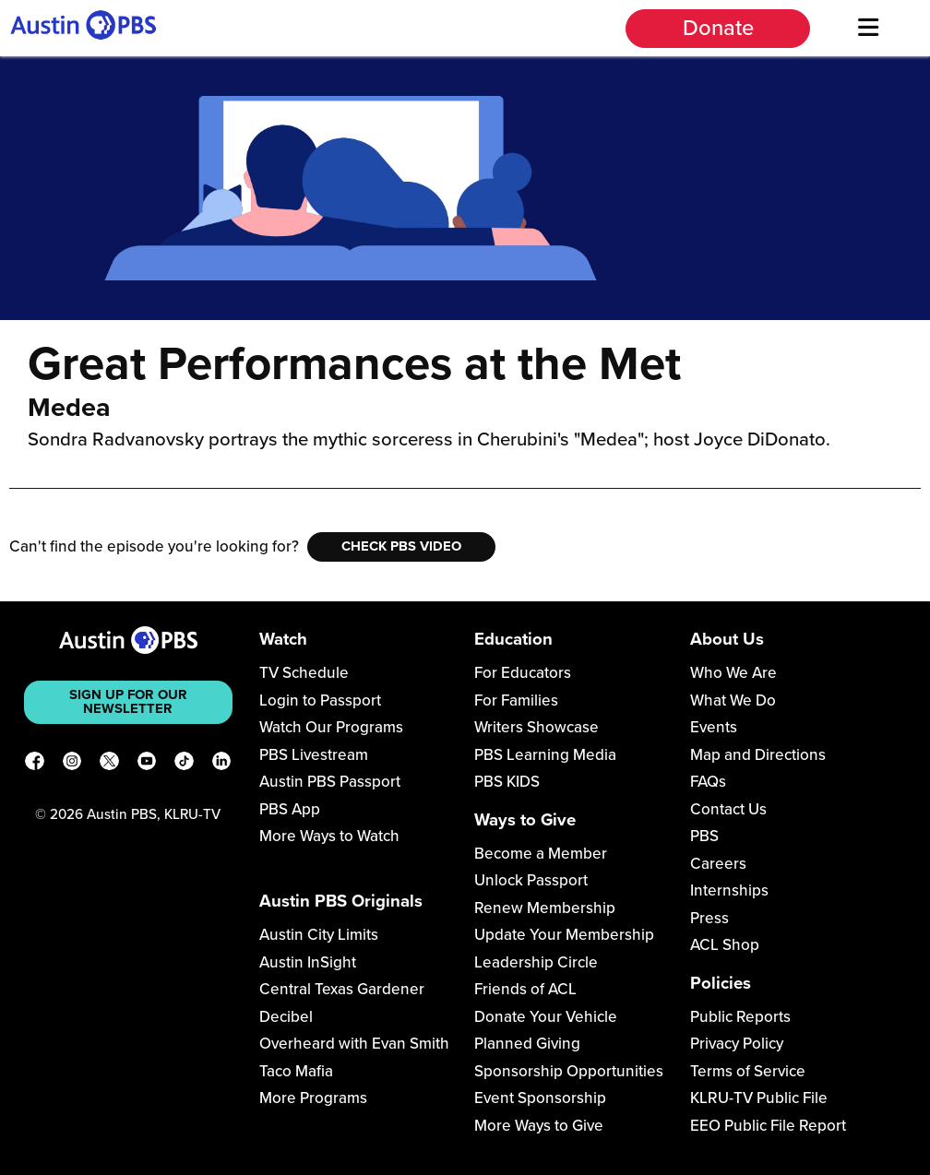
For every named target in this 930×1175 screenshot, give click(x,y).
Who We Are (733, 672)
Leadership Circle (536, 962)
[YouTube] (147, 764)
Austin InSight (307, 962)
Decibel (286, 1017)
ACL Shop (724, 945)
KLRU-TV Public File (759, 1098)
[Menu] (867, 28)
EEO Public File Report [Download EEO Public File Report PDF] (768, 1125)
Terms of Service (747, 1071)
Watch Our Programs (331, 727)
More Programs (313, 1098)
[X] (109, 764)
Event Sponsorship (540, 1098)
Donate (718, 28)
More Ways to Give (538, 1125)
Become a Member (540, 853)
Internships (729, 890)
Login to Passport (320, 700)
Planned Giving (527, 1043)
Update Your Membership (564, 934)
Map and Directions (758, 755)
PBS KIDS (507, 781)
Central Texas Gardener (341, 989)
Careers (718, 863)
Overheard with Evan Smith (354, 1043)
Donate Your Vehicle (545, 1017)
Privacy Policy (736, 1043)
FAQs (708, 781)
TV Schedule (304, 672)
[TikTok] (184, 764)
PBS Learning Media (545, 755)
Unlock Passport (531, 880)
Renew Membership (544, 908)
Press (709, 918)
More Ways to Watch (329, 836)
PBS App (289, 809)
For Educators (522, 672)
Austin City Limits (318, 934)
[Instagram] (72, 764)
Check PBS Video (401, 546)
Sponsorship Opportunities (568, 1071)
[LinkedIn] (222, 764)
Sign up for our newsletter (128, 701)
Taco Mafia (296, 1071)
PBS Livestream (313, 755)
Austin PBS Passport (329, 781)
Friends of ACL (525, 989)
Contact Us (728, 809)
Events (713, 727)
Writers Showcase (536, 727)
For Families (516, 700)
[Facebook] (35, 764)
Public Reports (740, 1017)
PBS (704, 836)
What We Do (733, 700)
